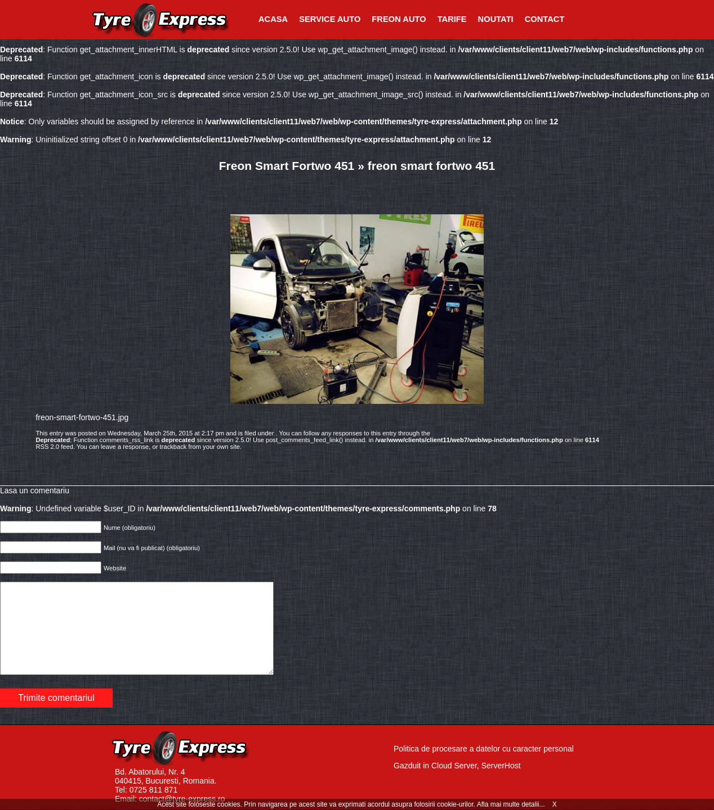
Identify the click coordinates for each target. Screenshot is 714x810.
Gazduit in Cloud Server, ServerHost (457, 765)
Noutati (496, 19)
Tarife (452, 19)
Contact (545, 19)
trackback (173, 446)
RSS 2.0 (47, 446)
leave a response (125, 446)
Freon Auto (399, 19)
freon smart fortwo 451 (432, 165)
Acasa (273, 19)
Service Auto (329, 19)
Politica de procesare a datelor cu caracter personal (484, 748)
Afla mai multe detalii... (512, 804)
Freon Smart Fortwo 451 (287, 165)
